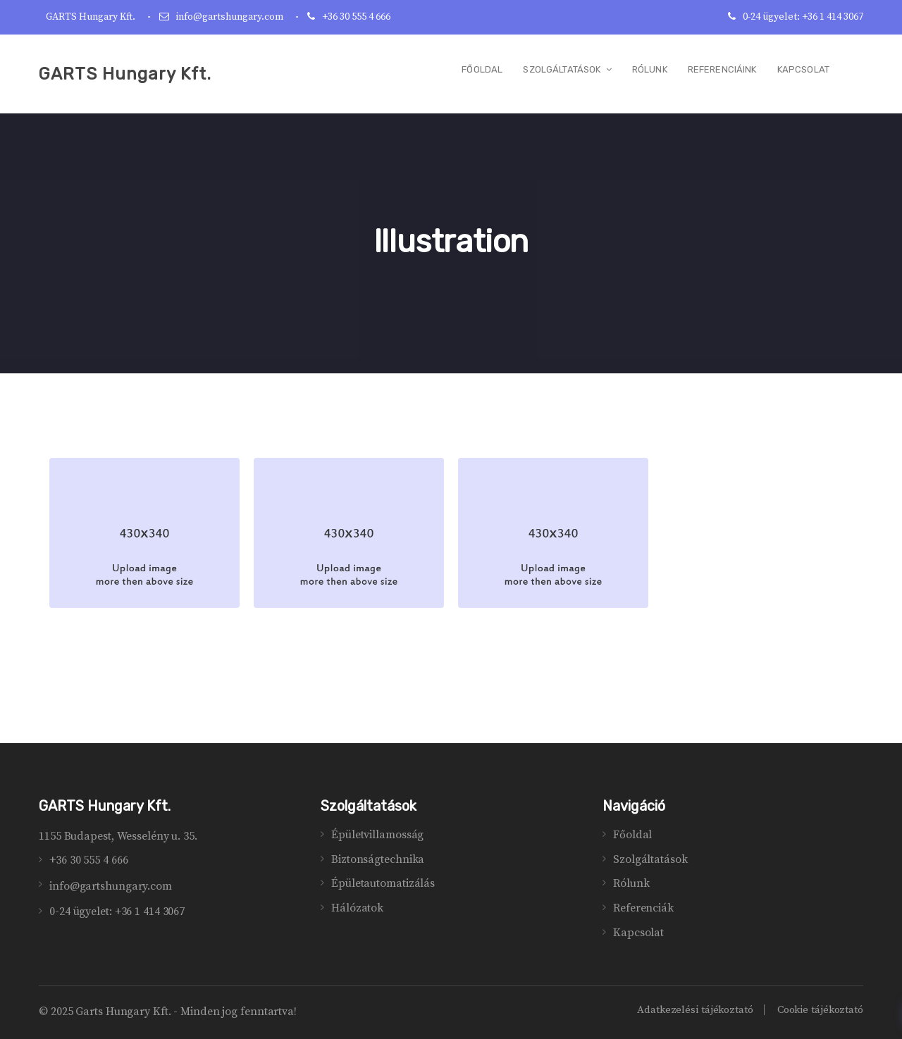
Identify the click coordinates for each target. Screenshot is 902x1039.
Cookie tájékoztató (820, 1009)
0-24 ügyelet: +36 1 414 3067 (803, 17)
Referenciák (643, 908)
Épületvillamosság (377, 835)
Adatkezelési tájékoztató (695, 1009)
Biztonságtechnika (377, 859)
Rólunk (631, 883)
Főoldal (632, 835)
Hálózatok (357, 908)
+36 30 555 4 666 (356, 17)
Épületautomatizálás (383, 883)
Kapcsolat (638, 933)
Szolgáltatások (650, 859)
